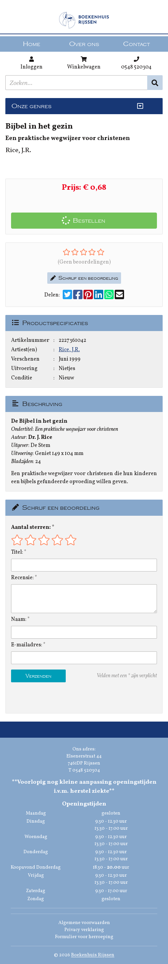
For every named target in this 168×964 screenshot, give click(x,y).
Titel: (17, 552)
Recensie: (22, 578)
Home (31, 44)
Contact (136, 44)
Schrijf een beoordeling (84, 278)
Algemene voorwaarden (84, 923)
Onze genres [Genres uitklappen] (31, 106)
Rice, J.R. (69, 350)
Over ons (84, 44)
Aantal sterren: (31, 527)
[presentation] (54, 698)
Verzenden (38, 676)
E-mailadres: (26, 645)
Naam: (18, 619)
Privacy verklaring (84, 930)
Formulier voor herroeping (84, 937)
